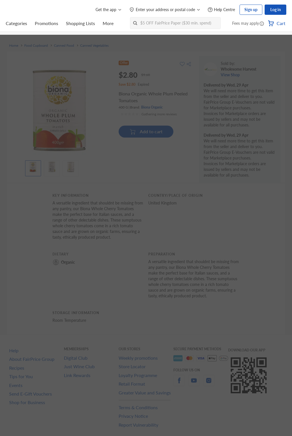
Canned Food (64, 45)
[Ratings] (149, 114)
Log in (275, 9)
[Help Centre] (221, 10)
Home (13, 45)
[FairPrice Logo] (22, 9)
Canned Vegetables (94, 45)
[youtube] (194, 383)
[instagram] (208, 383)
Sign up (250, 9)
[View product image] (33, 167)
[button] (261, 23)
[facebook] (179, 383)
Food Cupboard (36, 45)
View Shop (230, 74)
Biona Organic (152, 107)
